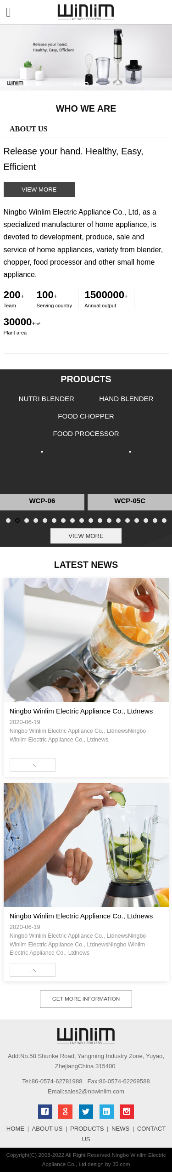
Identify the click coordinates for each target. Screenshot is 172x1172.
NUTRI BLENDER (46, 398)
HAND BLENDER (126, 398)
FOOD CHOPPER (86, 416)
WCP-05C (129, 500)
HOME (15, 1128)
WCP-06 (42, 500)
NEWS (120, 1128)
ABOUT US (47, 1128)
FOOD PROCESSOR (86, 433)
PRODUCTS (87, 1128)
